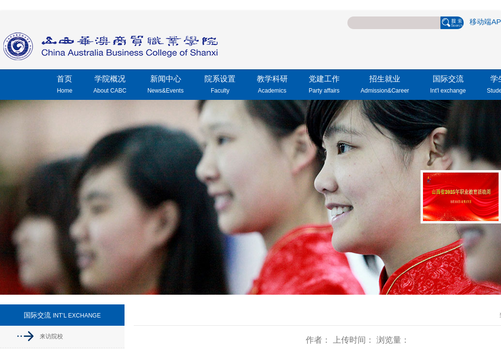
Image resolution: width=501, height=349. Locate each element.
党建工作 (324, 86)
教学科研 (272, 86)
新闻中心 (165, 86)
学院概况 (110, 86)
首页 (64, 86)
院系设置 (219, 86)
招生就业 (384, 86)
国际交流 (448, 86)
